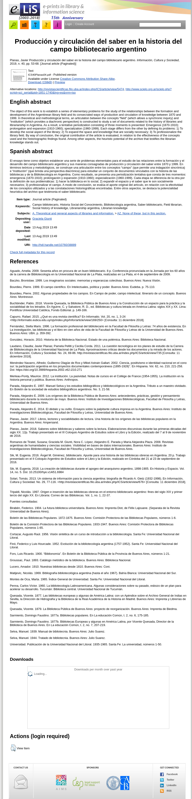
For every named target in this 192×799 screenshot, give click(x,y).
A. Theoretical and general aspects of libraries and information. (73, 213)
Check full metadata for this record (32, 252)
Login (68, 24)
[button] (13, 747)
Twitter (167, 780)
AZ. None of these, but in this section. (141, 213)
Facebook (169, 774)
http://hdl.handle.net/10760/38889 (54, 245)
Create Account (84, 24)
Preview (60, 82)
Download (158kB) (40, 82)
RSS (166, 791)
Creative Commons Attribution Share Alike (87, 78)
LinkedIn (168, 785)
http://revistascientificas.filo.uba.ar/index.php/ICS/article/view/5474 (81, 89)
